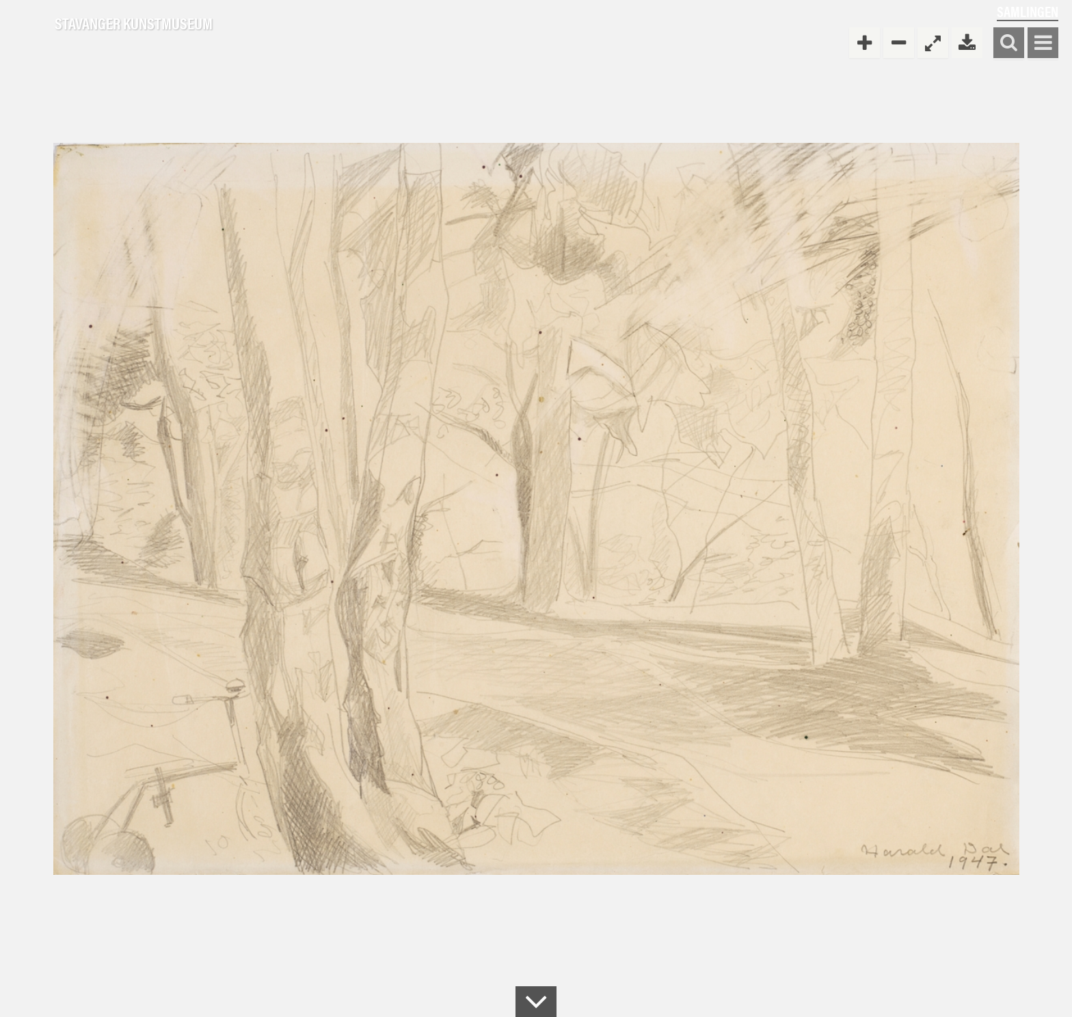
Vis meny (1043, 43)
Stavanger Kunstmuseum (134, 24)
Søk (1008, 43)
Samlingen (1027, 11)
